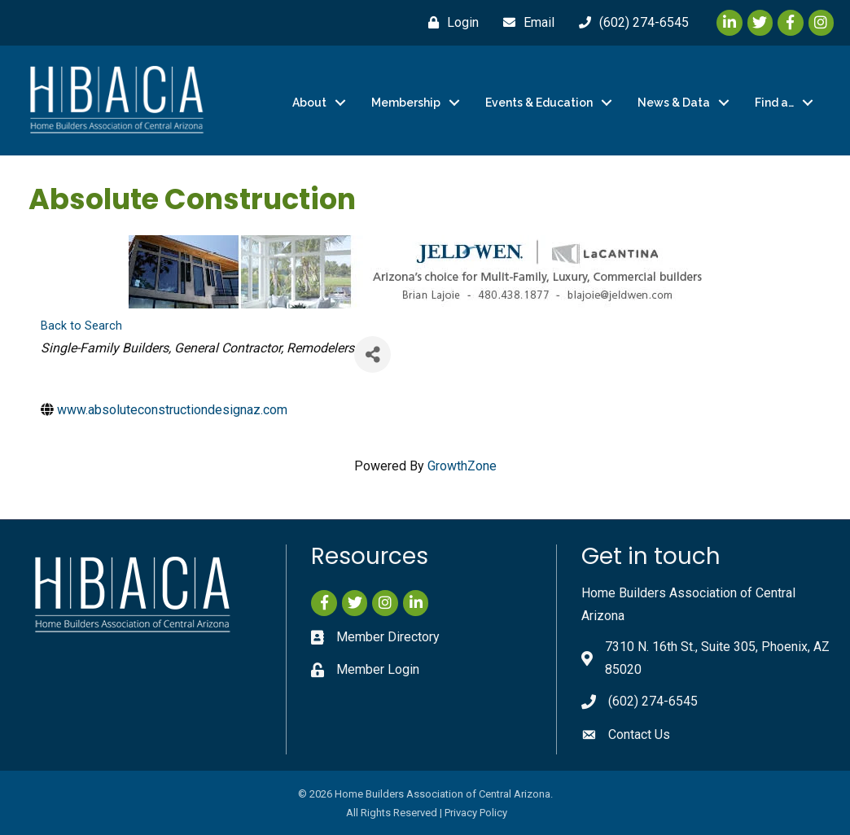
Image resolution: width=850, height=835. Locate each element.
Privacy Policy (476, 813)
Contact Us (639, 733)
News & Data (674, 102)
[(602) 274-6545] (630, 22)
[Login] (449, 22)
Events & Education (539, 102)
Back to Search (81, 326)
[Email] (524, 22)
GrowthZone (462, 466)
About (309, 102)
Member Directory (388, 636)
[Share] (372, 354)
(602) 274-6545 (653, 701)
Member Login (377, 669)
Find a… (774, 102)
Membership (405, 102)
